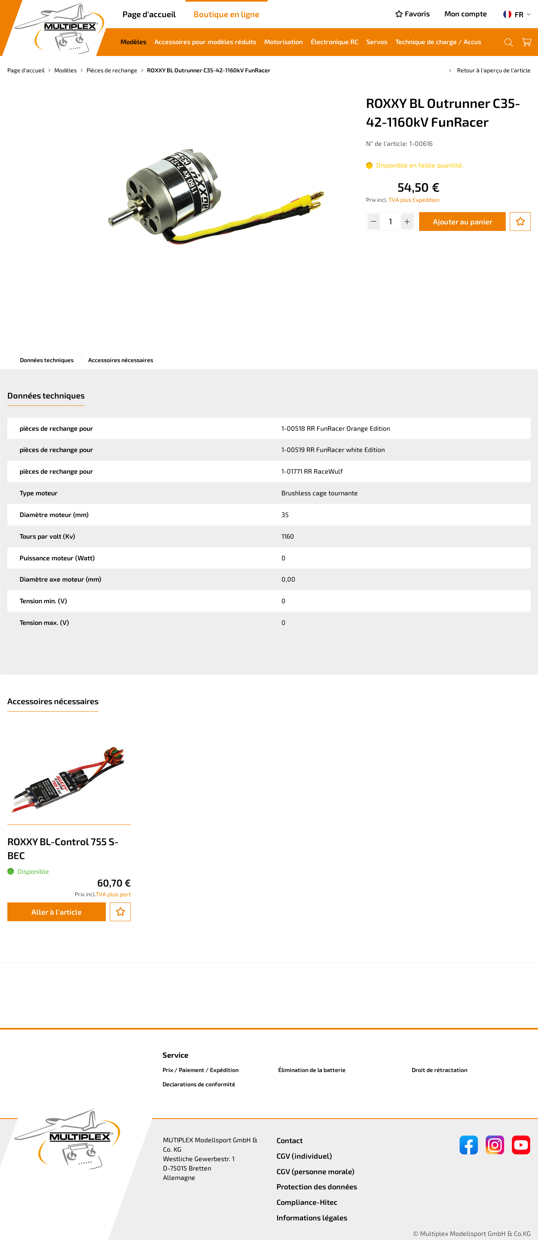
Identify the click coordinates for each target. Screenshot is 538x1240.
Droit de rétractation (439, 1069)
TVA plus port (113, 894)
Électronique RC (334, 41)
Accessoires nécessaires (120, 359)
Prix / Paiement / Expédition (201, 1069)
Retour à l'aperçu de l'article (489, 70)
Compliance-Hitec (307, 1201)
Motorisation (283, 41)
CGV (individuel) (304, 1155)
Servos (376, 41)
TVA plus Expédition (414, 199)
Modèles (133, 41)
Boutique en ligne (226, 14)
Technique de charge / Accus (438, 41)
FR (513, 14)
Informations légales (312, 1217)
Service (175, 1054)
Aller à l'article (56, 911)
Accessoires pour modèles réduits (205, 41)
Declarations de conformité (199, 1084)
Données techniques (47, 359)
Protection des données (317, 1186)
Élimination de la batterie (312, 1069)
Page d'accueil (149, 14)
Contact (290, 1140)
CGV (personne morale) (316, 1171)
